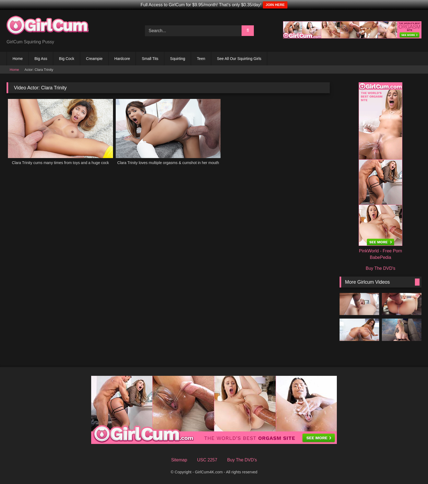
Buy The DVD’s (242, 460)
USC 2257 (207, 460)
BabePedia (380, 257)
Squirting (177, 58)
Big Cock (66, 58)
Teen (201, 58)
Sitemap (179, 460)
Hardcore (122, 58)
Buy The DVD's (381, 268)
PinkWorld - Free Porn (380, 251)
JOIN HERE (275, 5)
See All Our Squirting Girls (239, 58)
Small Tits (150, 58)
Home (18, 58)
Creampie (94, 58)
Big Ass (40, 58)
